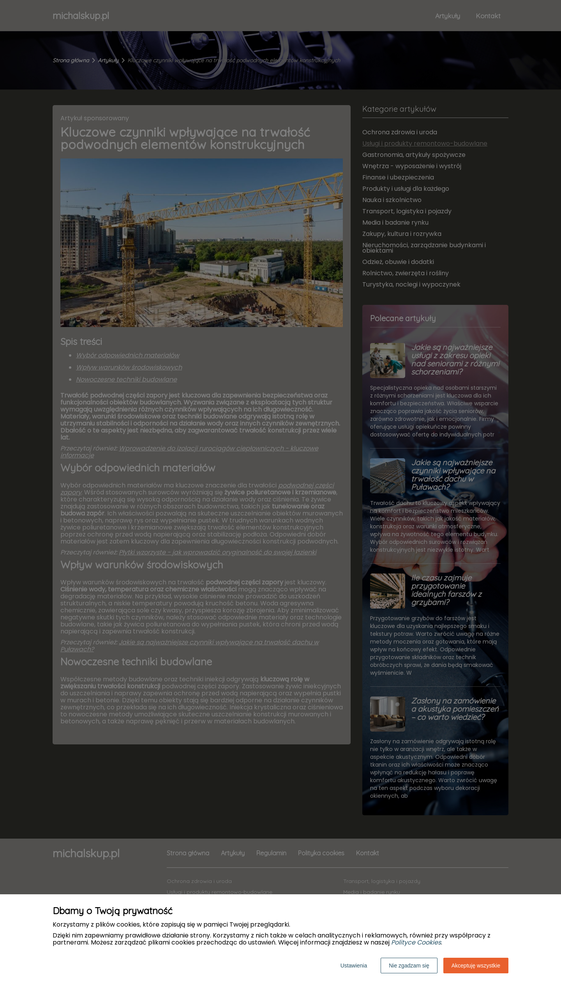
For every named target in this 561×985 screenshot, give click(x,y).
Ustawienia (353, 965)
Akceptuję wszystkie (476, 965)
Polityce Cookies (416, 942)
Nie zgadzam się (409, 965)
